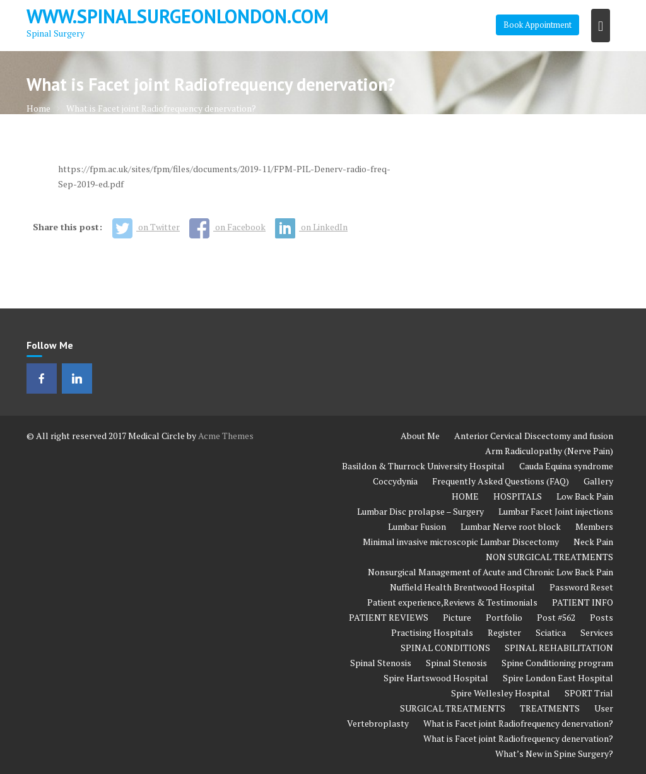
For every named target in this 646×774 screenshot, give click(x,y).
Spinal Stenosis (380, 663)
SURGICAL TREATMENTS (452, 708)
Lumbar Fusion (417, 526)
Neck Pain (593, 542)
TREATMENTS (550, 708)
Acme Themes (226, 436)
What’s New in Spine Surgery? (554, 753)
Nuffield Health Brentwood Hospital (462, 587)
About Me (420, 436)
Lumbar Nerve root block (511, 526)
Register (504, 632)
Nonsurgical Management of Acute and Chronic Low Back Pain (490, 572)
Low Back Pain (584, 496)
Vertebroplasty (378, 723)
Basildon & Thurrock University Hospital (423, 466)
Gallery (598, 481)
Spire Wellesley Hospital (500, 693)
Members (594, 526)
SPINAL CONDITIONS (445, 648)
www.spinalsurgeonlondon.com (177, 16)
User (603, 708)
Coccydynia (395, 481)
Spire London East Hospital (558, 678)
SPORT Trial (589, 693)
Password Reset (581, 587)
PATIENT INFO (582, 602)
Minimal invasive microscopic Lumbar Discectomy (461, 542)
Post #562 (556, 617)
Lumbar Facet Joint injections (555, 511)
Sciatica (551, 632)
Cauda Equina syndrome (566, 466)
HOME (465, 496)
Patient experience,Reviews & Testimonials (452, 602)
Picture (457, 617)
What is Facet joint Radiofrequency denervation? (518, 723)
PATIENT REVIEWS (388, 617)
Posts (601, 617)
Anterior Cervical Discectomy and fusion (533, 436)
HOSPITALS (517, 496)
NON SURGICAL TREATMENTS (549, 557)
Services (596, 632)
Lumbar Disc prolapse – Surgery (420, 511)
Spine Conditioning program (557, 663)
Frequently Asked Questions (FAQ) (500, 481)
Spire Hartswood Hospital (436, 678)
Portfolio (504, 617)
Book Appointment (537, 24)
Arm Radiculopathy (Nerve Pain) (549, 451)
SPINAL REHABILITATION (559, 648)
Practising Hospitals (432, 632)
